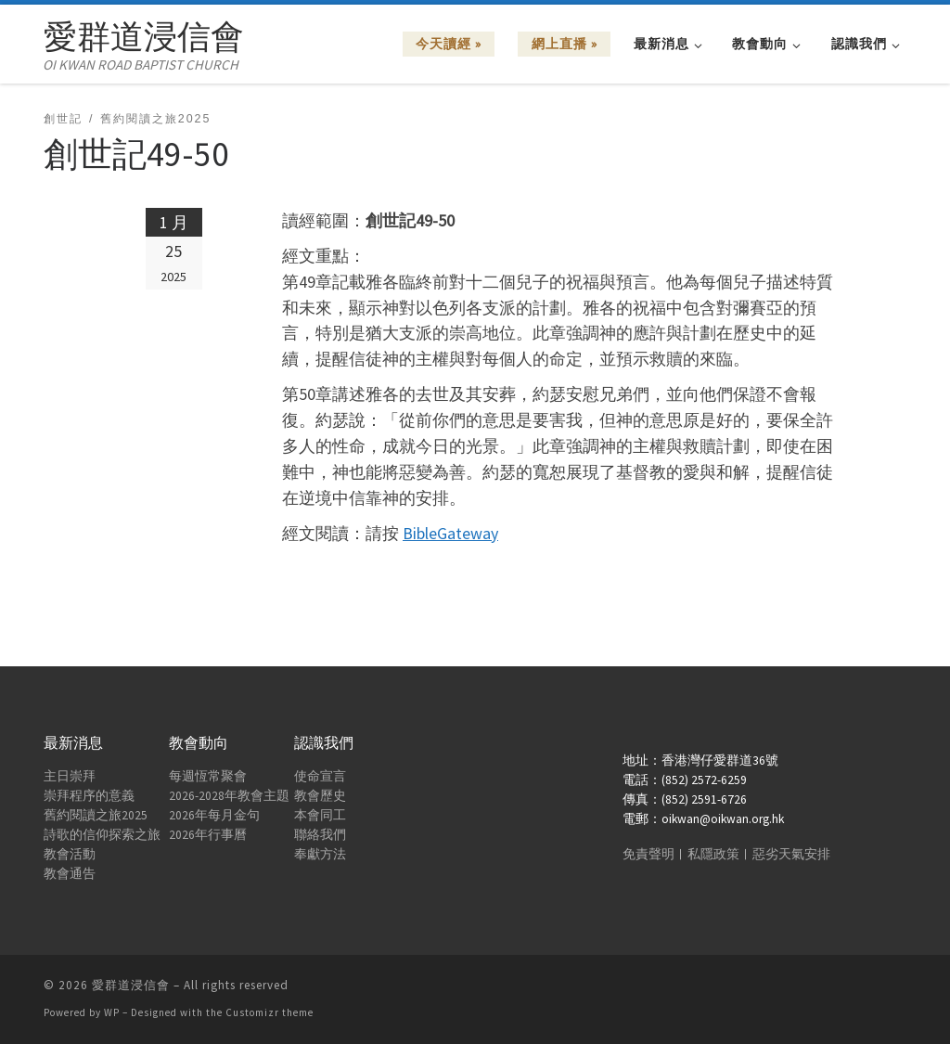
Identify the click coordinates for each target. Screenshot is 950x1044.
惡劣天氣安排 (791, 854)
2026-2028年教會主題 (229, 796)
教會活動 (70, 854)
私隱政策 (713, 854)
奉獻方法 (320, 854)
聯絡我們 (320, 835)
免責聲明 (648, 854)
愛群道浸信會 (131, 985)
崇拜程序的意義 (89, 796)
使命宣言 (320, 776)
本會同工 (320, 815)
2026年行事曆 (208, 835)
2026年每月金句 (214, 815)
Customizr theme (269, 1012)
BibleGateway (450, 533)
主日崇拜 (70, 776)
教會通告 (70, 874)
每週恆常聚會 (208, 776)
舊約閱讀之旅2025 (96, 815)
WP (112, 1012)
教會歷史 (320, 796)
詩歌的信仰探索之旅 (102, 835)
